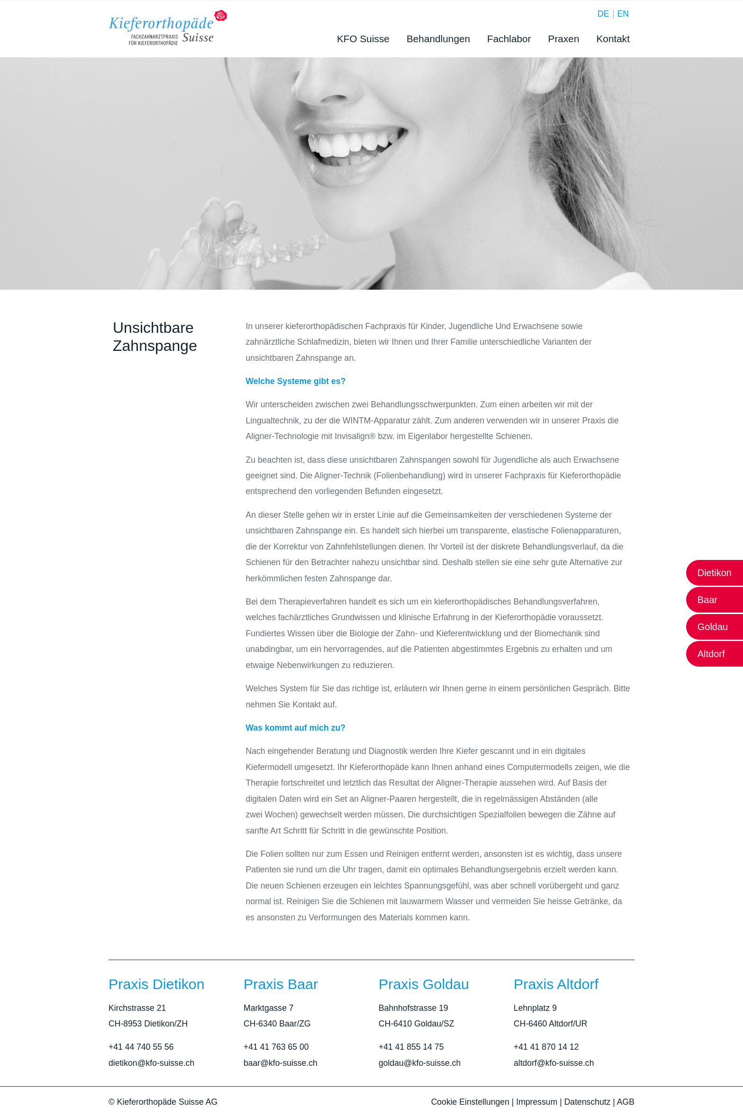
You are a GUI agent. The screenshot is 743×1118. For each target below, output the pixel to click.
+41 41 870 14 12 (546, 1047)
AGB (625, 1102)
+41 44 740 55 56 (141, 1047)
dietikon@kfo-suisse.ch (151, 1063)
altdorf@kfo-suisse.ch (554, 1063)
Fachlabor (509, 38)
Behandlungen (438, 38)
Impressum (536, 1102)
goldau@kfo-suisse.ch (420, 1063)
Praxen (564, 38)
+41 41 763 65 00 (276, 1047)
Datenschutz (587, 1102)
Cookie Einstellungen (470, 1102)
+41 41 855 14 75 (411, 1047)
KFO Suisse (363, 38)
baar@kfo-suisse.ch (280, 1063)
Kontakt (613, 38)
